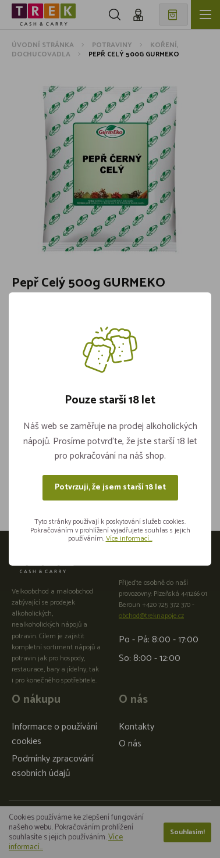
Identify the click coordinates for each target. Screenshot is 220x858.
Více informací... (129, 538)
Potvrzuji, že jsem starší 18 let (110, 487)
